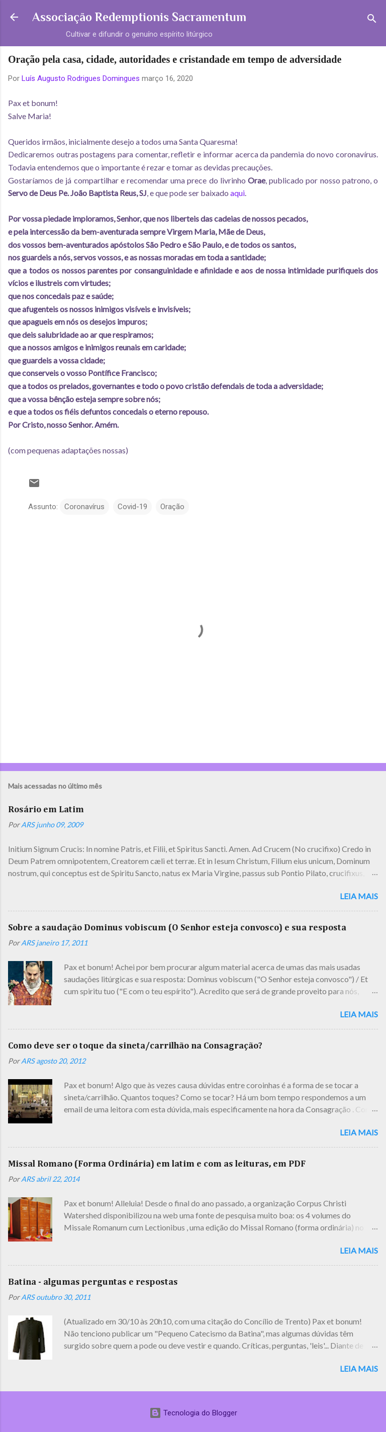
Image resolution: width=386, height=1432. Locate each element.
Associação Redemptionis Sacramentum (139, 17)
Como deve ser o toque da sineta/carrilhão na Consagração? (135, 1046)
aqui (237, 193)
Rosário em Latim (46, 809)
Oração (172, 506)
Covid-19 (132, 506)
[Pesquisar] (372, 20)
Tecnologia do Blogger (193, 1412)
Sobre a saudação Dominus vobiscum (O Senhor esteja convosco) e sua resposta (177, 927)
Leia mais (359, 896)
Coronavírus (84, 506)
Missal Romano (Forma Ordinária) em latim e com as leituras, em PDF (157, 1164)
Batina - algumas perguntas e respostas (93, 1282)
